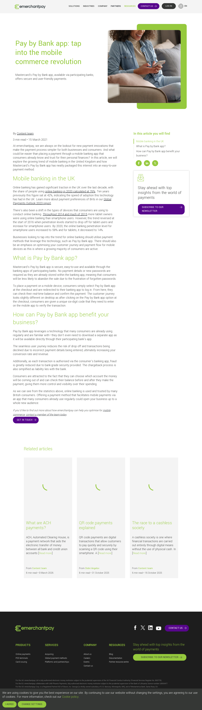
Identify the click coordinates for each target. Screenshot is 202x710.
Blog (111, 654)
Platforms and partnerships (57, 661)
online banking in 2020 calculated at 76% (70, 191)
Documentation (115, 658)
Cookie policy (70, 697)
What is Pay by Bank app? (151, 146)
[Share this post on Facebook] (139, 163)
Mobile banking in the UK (150, 141)
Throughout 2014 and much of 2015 (65, 214)
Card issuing (21, 661)
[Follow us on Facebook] (135, 627)
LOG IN (169, 6)
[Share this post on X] (155, 163)
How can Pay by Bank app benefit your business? (158, 153)
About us (88, 654)
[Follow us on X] (143, 627)
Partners (116, 6)
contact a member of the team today (46, 414)
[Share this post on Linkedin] (147, 163)
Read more (45, 553)
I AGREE (9, 704)
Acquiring (49, 654)
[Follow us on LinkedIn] (150, 627)
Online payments (23, 654)
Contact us (88, 665)
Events (86, 661)
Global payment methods (56, 658)
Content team (25, 133)
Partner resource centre (119, 661)
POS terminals (22, 658)
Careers (87, 658)
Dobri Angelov (92, 568)
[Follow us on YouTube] (158, 628)
